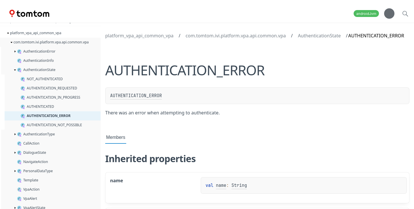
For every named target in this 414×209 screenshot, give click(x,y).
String (239, 185)
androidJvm (366, 13)
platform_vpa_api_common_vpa (139, 35)
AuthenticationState (319, 35)
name (221, 185)
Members (115, 137)
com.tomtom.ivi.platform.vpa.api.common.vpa (236, 35)
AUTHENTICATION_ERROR (136, 96)
